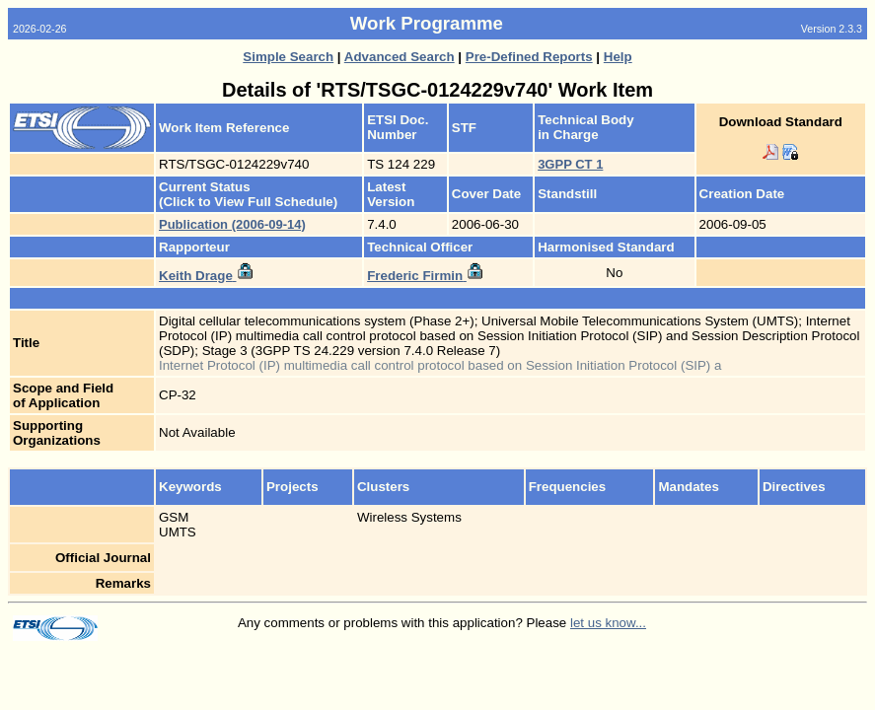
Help (618, 56)
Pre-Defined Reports (529, 56)
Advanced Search (399, 56)
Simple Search (288, 56)
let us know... (608, 622)
